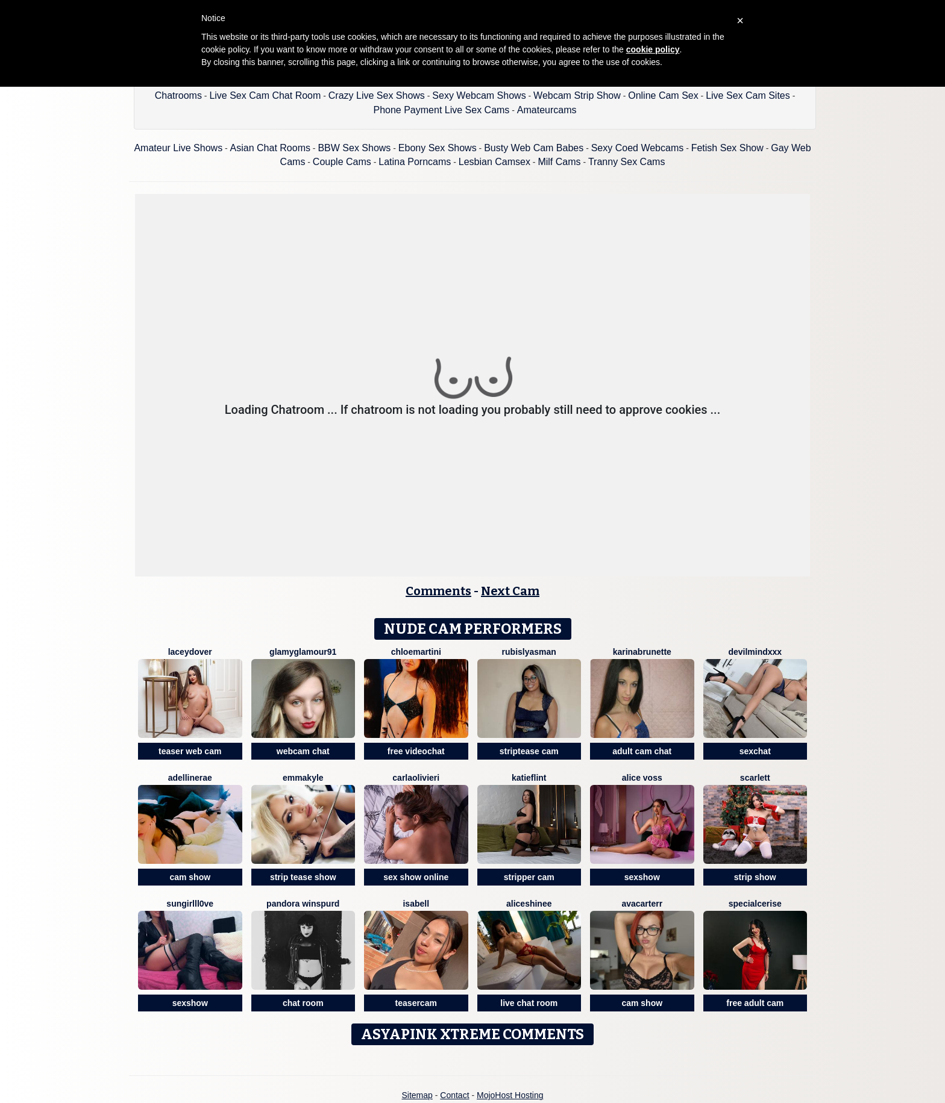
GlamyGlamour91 (302, 652)
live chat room (528, 1003)
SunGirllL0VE (189, 903)
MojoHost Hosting (510, 1095)
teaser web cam (190, 751)
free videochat (416, 751)
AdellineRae (190, 778)
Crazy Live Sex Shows (376, 95)
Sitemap (416, 1095)
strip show (755, 877)
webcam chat (303, 751)
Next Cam (510, 591)
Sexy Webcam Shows (479, 95)
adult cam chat (641, 751)
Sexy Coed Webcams (637, 148)
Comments (438, 591)
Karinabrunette (642, 652)
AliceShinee (529, 903)
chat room (303, 1003)
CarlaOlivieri (415, 778)
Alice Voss (642, 778)
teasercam (416, 1003)
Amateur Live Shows (178, 148)
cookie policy (653, 49)
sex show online (415, 877)
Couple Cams (342, 162)
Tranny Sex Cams (626, 162)
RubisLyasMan (529, 652)
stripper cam (529, 877)
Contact (454, 1095)
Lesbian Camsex (494, 162)
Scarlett (755, 778)
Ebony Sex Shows (437, 148)
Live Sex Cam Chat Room (265, 95)
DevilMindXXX (755, 652)
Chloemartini (416, 652)
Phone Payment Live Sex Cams (441, 110)
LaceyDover (190, 652)
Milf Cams (559, 162)
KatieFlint (529, 778)
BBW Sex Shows (354, 148)
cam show (189, 877)
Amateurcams (547, 110)
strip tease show (303, 877)
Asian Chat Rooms (270, 148)
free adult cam (754, 1003)
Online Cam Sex (663, 95)
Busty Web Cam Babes (533, 148)
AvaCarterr (641, 903)
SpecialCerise (755, 903)
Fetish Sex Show (727, 148)
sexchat (755, 751)
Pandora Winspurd (302, 903)
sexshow (642, 877)
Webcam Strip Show (577, 95)
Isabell (416, 903)
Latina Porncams (414, 162)
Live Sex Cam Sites (748, 95)
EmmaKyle (303, 778)
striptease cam (529, 751)
